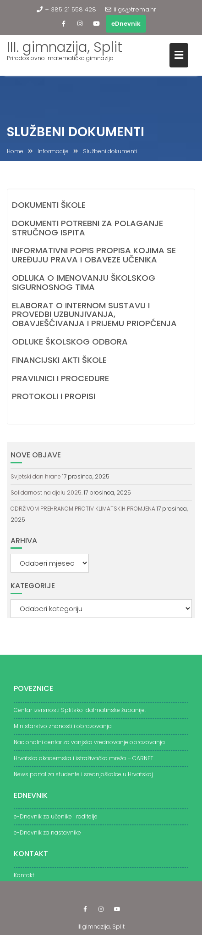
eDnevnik (126, 23)
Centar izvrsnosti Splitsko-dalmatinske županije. (80, 714)
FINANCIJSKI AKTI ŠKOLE (59, 360)
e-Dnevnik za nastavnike (47, 837)
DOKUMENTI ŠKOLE (49, 205)
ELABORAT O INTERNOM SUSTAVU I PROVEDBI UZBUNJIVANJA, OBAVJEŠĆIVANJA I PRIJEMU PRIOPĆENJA (94, 315)
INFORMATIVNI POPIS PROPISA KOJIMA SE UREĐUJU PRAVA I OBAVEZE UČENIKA (94, 255)
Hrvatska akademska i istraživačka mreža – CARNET (83, 763)
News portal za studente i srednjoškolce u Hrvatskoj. (84, 779)
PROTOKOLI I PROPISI (53, 397)
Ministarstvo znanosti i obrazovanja (63, 731)
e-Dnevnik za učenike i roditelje (56, 821)
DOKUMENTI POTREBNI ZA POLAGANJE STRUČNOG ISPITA (87, 228)
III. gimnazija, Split (64, 47)
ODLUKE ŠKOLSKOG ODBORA (70, 342)
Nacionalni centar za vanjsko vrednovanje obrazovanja (89, 747)
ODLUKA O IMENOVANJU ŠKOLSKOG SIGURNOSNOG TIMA (83, 283)
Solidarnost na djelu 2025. (46, 492)
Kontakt (24, 880)
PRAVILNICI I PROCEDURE (60, 378)
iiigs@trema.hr (130, 9)
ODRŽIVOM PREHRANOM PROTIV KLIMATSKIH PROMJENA (83, 508)
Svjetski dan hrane (36, 476)
